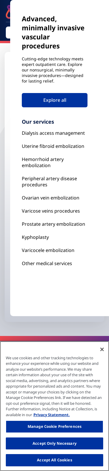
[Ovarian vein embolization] (54, 198)
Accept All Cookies (54, 460)
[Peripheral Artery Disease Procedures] (54, 182)
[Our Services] (54, 250)
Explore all (54, 100)
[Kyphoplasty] (54, 133)
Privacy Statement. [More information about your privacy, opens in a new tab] (51, 414)
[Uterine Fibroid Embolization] (54, 146)
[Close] (102, 349)
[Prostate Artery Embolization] (54, 211)
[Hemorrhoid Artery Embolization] (54, 162)
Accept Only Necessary (54, 443)
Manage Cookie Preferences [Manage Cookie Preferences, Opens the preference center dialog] (54, 426)
